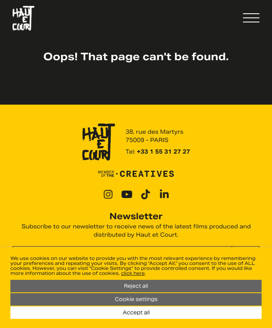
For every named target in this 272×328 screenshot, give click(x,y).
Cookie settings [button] (136, 299)
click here (133, 273)
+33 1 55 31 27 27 (163, 151)
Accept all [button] (136, 312)
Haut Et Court (23, 18)
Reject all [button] (136, 286)
